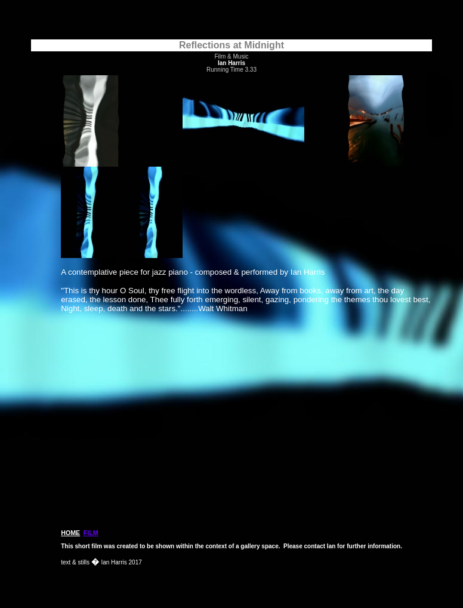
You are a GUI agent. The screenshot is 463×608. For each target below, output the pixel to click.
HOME (70, 532)
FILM (91, 532)
